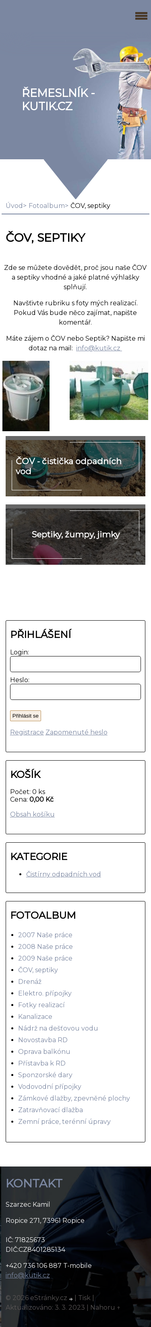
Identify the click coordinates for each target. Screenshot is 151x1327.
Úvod (14, 206)
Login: (18, 652)
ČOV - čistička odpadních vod (69, 466)
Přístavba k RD (42, 1063)
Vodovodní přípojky (49, 1086)
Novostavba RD (43, 1040)
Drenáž (29, 981)
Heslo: (18, 680)
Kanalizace (35, 1016)
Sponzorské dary (45, 1075)
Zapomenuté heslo (77, 732)
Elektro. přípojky (45, 993)
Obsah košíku (32, 814)
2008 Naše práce (45, 947)
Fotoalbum (47, 206)
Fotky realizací (41, 1005)
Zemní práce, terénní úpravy (64, 1121)
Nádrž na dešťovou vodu (58, 1028)
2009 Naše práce (45, 958)
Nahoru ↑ (105, 1307)
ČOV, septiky (38, 970)
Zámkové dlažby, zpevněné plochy (74, 1098)
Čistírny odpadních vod (63, 874)
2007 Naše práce (45, 935)
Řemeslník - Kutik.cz (58, 99)
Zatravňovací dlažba (50, 1110)
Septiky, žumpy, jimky (76, 534)
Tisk (84, 1298)
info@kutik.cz (99, 348)
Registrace (27, 732)
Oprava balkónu (44, 1051)
